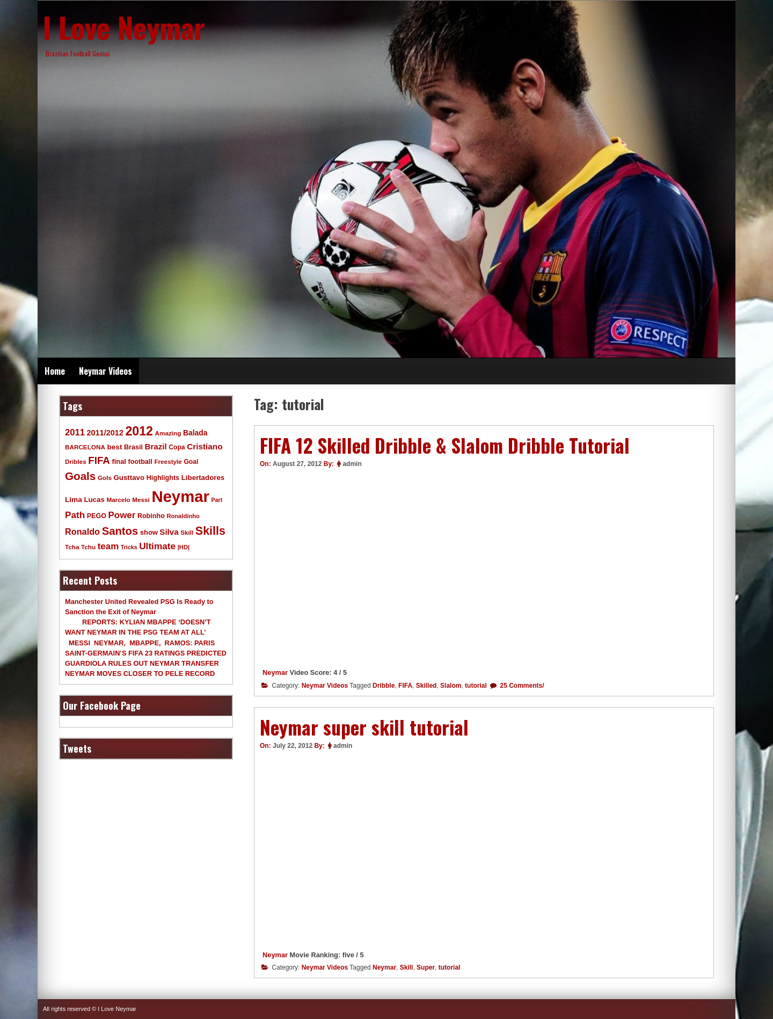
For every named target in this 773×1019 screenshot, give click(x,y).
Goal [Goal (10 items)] (191, 461)
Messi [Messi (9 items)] (141, 499)
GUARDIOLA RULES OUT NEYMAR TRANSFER (142, 663)
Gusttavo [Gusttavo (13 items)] (129, 478)
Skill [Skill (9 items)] (186, 532)
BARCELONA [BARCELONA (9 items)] (85, 446)
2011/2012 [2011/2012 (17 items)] (104, 432)
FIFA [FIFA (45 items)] (99, 460)
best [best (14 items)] (114, 447)
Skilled (426, 685)
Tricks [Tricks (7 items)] (129, 547)
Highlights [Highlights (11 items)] (163, 478)
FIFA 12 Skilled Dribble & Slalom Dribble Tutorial (445, 445)
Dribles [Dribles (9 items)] (75, 461)
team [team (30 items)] (108, 546)
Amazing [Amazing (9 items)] (168, 433)
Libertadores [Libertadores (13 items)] (203, 478)
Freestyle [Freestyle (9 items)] (167, 461)
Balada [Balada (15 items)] (195, 432)
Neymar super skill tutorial (364, 727)
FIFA (405, 685)
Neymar (275, 672)
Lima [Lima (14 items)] (73, 500)
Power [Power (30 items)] (122, 515)
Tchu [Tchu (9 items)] (88, 546)
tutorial (476, 685)
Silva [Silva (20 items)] (168, 531)
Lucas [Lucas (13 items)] (94, 500)
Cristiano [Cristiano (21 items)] (204, 446)
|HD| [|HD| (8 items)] (183, 547)
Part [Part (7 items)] (217, 500)
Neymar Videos (105, 371)
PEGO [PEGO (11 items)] (96, 516)
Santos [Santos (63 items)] (120, 531)
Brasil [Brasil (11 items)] (133, 447)
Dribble (384, 685)
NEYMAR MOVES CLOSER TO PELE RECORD (140, 673)
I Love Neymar (124, 27)
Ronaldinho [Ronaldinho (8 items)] (183, 516)
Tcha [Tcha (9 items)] (72, 546)
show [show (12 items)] (149, 532)
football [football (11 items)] (140, 461)
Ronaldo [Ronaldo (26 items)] (82, 531)
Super (426, 967)
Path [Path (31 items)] (75, 515)
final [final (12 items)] (119, 461)
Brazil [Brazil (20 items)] (156, 446)
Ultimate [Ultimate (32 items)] (157, 546)
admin (351, 464)
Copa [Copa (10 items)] (177, 447)
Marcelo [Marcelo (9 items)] (118, 499)
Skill (406, 967)
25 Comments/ (521, 685)
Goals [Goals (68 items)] (80, 476)
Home (55, 371)
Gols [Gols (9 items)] (105, 477)
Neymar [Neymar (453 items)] (180, 496)
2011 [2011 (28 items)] (75, 432)
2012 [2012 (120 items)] (139, 431)
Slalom (450, 685)
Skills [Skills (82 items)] (210, 531)
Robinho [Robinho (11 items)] (151, 516)
